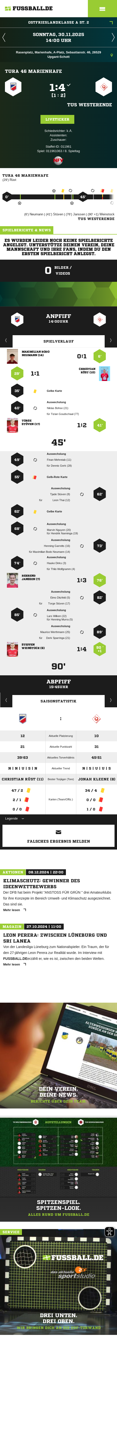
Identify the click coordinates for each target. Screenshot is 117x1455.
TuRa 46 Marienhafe (33, 71)
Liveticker (57, 119)
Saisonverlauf (111, 700)
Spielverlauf (58, 341)
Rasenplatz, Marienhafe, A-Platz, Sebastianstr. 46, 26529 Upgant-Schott (64, 54)
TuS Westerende (89, 104)
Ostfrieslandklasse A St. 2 (70, 23)
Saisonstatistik (58, 701)
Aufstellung (111, 340)
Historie (6, 700)
